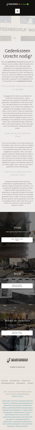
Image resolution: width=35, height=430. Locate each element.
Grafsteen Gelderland (12, 405)
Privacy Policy (17, 396)
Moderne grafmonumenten (21, 403)
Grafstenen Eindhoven (22, 422)
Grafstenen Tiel (11, 415)
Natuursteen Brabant (12, 424)
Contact (30, 383)
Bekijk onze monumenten (17, 286)
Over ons (4, 380)
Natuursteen (15, 380)
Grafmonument (22, 426)
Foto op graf (24, 415)
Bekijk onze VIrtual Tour (17, 333)
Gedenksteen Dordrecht (12, 410)
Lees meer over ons (17, 240)
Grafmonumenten (7, 383)
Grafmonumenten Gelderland (20, 408)
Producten (26, 380)
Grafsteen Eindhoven (11, 417)
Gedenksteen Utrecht (22, 412)
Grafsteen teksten (9, 401)
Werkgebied (20, 383)
